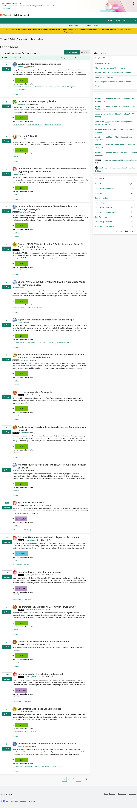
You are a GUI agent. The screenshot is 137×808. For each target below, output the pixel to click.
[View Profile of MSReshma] (28, 395)
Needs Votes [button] (21, 519)
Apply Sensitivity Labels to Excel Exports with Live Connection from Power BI (52, 428)
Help (124, 20)
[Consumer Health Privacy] (28, 801)
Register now (68, 32)
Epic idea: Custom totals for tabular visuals (39, 571)
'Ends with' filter (26, 136)
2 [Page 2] (68, 779)
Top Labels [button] (99, 178)
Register (110, 20)
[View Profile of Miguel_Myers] (29, 505)
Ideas (53, 15)
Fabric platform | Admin (35, 124)
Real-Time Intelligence (20, 89)
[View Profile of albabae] (98, 114)
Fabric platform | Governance (51, 766)
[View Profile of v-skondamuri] (23, 360)
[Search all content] (111, 26)
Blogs (72, 15)
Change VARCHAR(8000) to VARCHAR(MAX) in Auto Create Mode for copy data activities (51, 283)
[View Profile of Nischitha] (28, 609)
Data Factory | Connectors (104, 188)
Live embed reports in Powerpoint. (35, 392)
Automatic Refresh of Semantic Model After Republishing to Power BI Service (52, 466)
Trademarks (132, 794)
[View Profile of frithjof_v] (21, 66)
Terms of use (122, 794)
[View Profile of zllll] (19, 711)
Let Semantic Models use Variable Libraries (39, 708)
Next (133, 231)
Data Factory (31, 342)
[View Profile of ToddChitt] (102, 168)
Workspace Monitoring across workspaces (39, 63)
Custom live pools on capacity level (36, 101)
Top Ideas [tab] (14, 58)
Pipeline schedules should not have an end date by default (47, 743)
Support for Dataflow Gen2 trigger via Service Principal (46, 319)
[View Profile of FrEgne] (15, 287)
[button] (72, 52)
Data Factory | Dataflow (46, 342)
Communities (63, 15)
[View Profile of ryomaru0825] (100, 121)
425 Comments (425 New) (22, 530)
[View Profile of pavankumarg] (23, 250)
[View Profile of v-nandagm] (23, 432)
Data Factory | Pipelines (35, 308)
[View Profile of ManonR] (21, 139)
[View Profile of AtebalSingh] (17, 174)
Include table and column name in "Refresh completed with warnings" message (48, 208)
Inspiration (44, 15)
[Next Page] (89, 777)
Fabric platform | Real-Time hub (44, 87)
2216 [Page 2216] (84, 779)
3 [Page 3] (73, 779)
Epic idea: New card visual (31, 502)
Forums (35, 15)
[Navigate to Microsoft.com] (6, 15)
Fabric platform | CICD (20, 731)
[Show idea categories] (67, 58)
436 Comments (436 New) (22, 701)
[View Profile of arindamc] (105, 160)
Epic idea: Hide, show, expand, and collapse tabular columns (48, 537)
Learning (81, 15)
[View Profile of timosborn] (98, 129)
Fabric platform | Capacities (22, 87)
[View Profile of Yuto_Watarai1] (24, 212)
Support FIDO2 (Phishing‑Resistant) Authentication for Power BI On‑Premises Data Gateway (50, 245)
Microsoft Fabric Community (14, 39)
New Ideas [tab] (24, 58)
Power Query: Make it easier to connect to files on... (113, 82)
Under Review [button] (21, 554)
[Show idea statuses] (81, 58)
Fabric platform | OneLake (104, 226)
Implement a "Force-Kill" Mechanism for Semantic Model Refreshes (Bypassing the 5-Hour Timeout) (52, 170)
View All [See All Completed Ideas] (98, 86)
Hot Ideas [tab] (5, 58)
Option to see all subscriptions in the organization (43, 641)
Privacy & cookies (109, 794)
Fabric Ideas (37, 39)
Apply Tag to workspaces (104, 77)
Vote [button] (7, 69)
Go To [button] (132, 20)
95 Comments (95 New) (21, 565)
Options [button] (84, 52)
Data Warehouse (101, 217)
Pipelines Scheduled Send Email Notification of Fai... (114, 72)
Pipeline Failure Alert (102, 63)
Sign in (118, 20)
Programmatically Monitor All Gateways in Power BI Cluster (48, 606)
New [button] (21, 80)
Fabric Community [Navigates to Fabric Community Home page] (22, 15)
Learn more (6, 8)
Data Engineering (19, 124)
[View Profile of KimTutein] (21, 104)
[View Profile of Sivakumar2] (16, 470)
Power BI (16, 157)
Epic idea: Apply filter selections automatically (41, 673)
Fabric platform (18, 270)
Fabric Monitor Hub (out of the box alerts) (110, 68)
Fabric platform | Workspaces (66, 87)
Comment (16, 94)
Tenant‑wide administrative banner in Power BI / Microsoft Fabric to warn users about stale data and (52, 356)
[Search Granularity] (76, 26)
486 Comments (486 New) (22, 599)
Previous (119, 231)
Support (89, 15)
